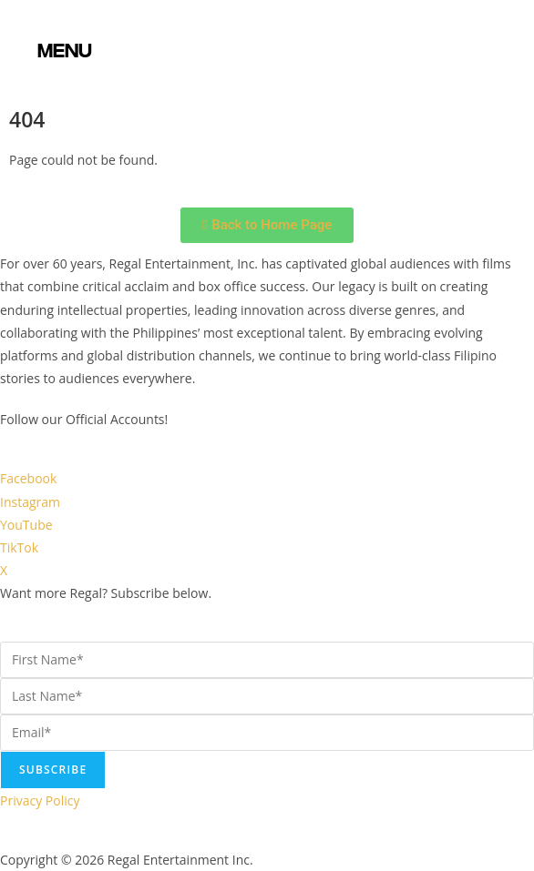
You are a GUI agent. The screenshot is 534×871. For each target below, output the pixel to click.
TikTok (19, 547)
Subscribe (53, 769)
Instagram (30, 502)
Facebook (28, 478)
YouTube (26, 524)
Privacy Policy (39, 800)
